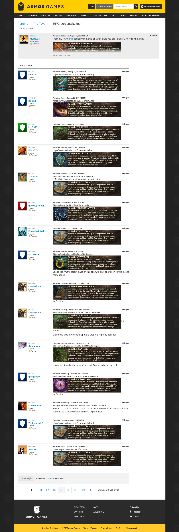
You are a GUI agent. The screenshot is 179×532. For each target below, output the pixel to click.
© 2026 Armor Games (71, 528)
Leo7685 (32, 127)
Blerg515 (33, 150)
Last (83, 490)
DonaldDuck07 (35, 405)
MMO (21, 16)
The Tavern (40, 23)
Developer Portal (151, 16)
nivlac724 (35, 39)
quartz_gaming (36, 205)
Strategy (32, 16)
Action (58, 16)
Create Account (104, 7)
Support (78, 512)
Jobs (95, 507)
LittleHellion (34, 286)
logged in (49, 478)
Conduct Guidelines (50, 528)
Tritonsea (33, 176)
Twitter (134, 516)
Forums (134, 16)
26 (75, 490)
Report (153, 36)
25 (68, 490)
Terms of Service (90, 528)
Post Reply (27, 478)
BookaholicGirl (36, 231)
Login (91, 7)
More (123, 16)
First (40, 490)
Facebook (135, 512)
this (71, 38)
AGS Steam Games (150, 6)
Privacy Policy (106, 528)
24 (61, 490)
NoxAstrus (33, 254)
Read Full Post (61, 55)
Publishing (79, 516)
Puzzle (84, 16)
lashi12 (32, 75)
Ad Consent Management (126, 528)
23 (54, 490)
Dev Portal (80, 507)
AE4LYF (32, 449)
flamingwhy (34, 346)
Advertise (98, 512)
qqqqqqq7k (34, 377)
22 (47, 490)
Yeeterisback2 (35, 423)
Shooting (46, 16)
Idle (114, 16)
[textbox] (124, 6)
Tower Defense (100, 16)
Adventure (71, 16)
